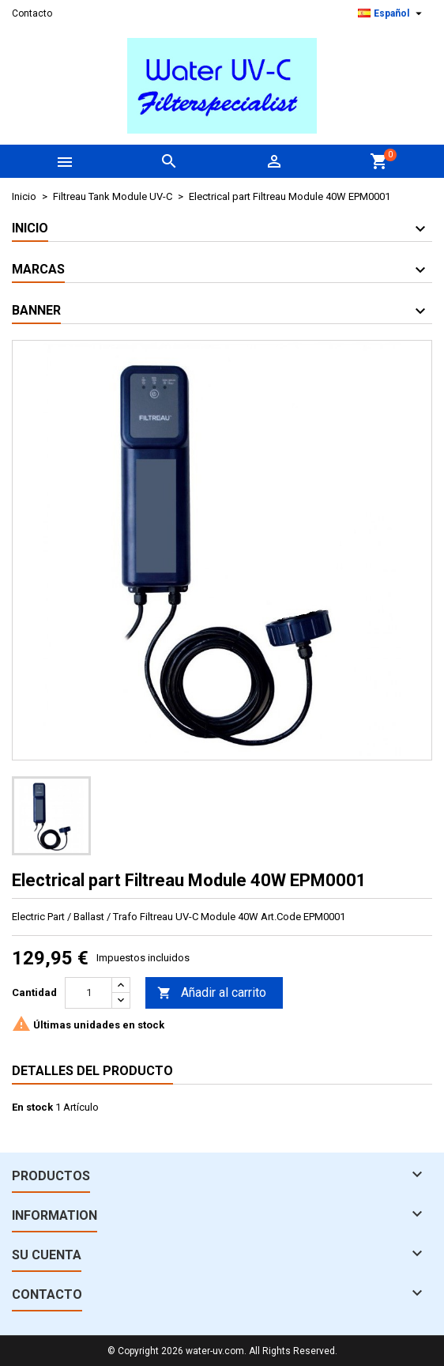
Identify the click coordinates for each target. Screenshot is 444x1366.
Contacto (32, 13)
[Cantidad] (88, 993)
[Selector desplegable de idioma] (392, 13)
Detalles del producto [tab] (92, 1070)
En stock (32, 1107)
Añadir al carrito (211, 993)
